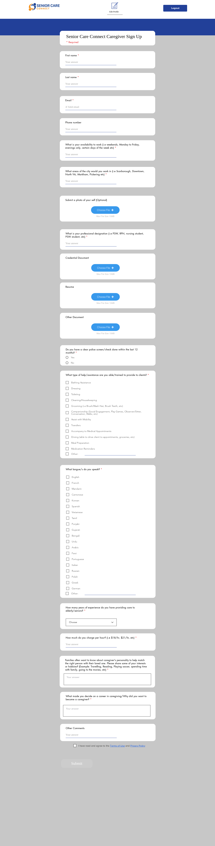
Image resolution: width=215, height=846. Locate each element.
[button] (96, 7)
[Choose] (91, 622)
